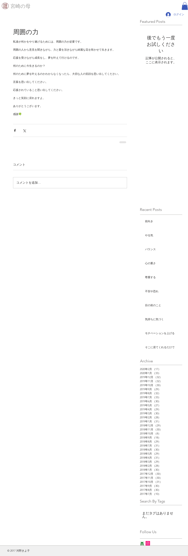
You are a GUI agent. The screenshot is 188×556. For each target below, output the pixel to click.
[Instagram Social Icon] (148, 543)
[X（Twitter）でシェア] (24, 130)
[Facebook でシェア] (15, 130)
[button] (184, 6)
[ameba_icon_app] (142, 543)
